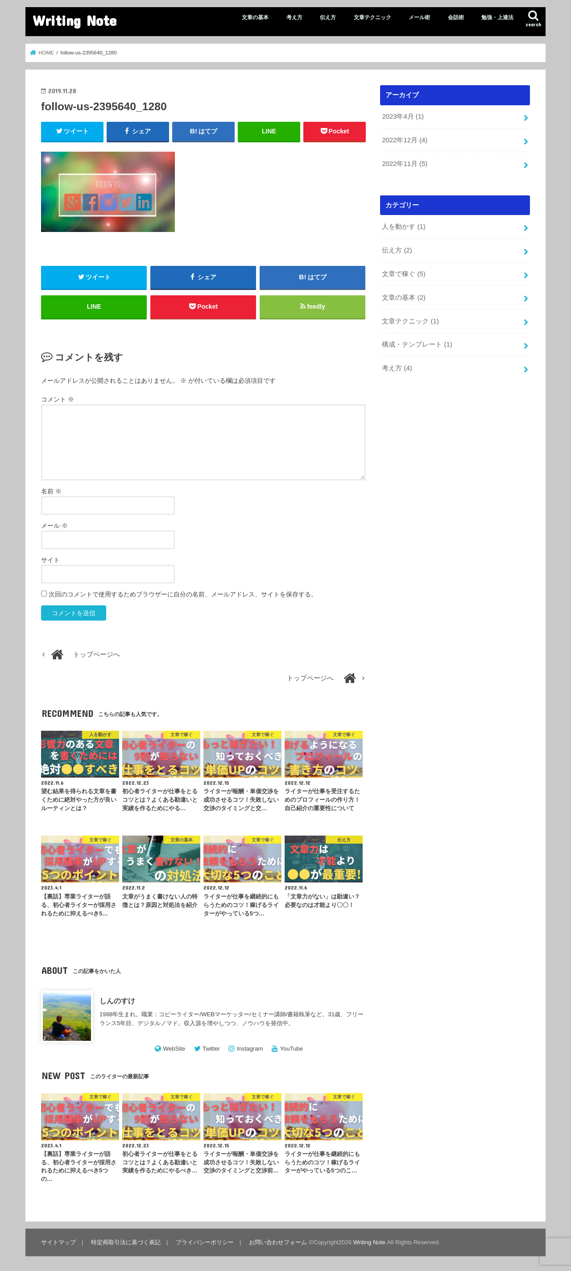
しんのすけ (117, 1001)
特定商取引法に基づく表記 (126, 1242)
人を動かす (403, 226)
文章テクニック (372, 17)
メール (54, 525)
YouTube (291, 1048)
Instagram (250, 1048)
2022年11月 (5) (404, 163)
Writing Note (74, 20)
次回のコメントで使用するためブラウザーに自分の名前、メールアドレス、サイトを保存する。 (183, 594)
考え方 (294, 17)
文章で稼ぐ (403, 273)
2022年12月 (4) (404, 140)
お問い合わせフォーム (278, 1242)
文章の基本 (255, 17)
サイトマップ (58, 1242)
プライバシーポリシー (205, 1242)
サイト (50, 559)
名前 (51, 491)
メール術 (419, 17)
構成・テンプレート (417, 344)
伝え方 (328, 17)
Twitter (211, 1048)
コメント (57, 399)
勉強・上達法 (497, 17)
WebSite (174, 1048)
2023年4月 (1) (402, 116)
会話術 (456, 17)
